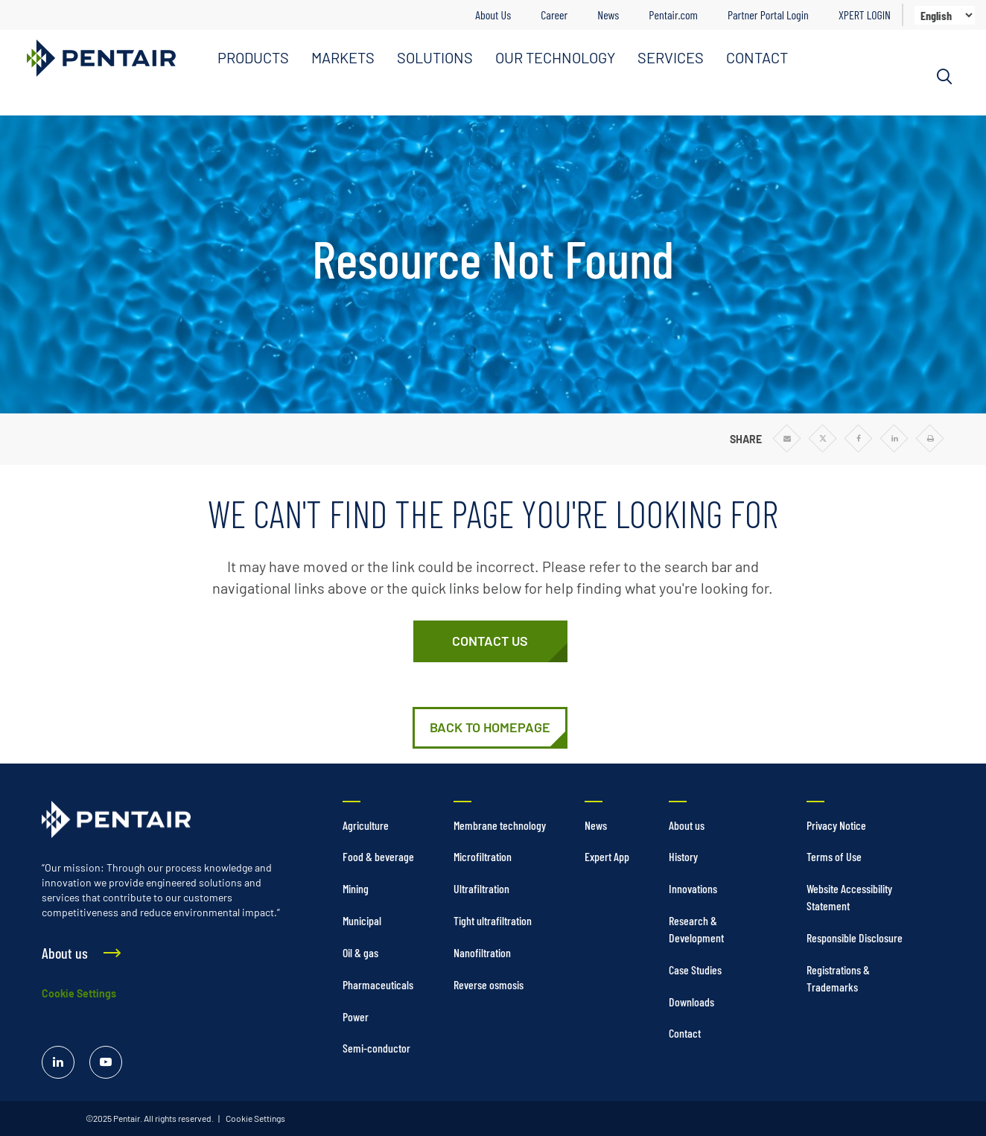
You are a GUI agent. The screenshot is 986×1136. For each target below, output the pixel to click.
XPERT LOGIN (865, 14)
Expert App (607, 856)
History (683, 856)
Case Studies (695, 969)
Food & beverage (378, 856)
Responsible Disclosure (855, 937)
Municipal (362, 920)
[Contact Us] (490, 641)
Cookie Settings (79, 993)
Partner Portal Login (768, 14)
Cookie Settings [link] (254, 1118)
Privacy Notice (836, 825)
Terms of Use (834, 856)
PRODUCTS (253, 57)
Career (554, 14)
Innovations (693, 888)
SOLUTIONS (435, 57)
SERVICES (670, 57)
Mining (356, 888)
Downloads (691, 1001)
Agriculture (366, 825)
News (608, 14)
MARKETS (343, 57)
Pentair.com (673, 14)
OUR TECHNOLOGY (555, 57)
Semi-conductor (376, 1048)
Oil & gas (360, 952)
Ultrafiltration (481, 888)
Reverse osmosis (489, 984)
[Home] (490, 728)
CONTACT (757, 57)
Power (356, 1016)
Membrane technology (500, 825)
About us (686, 825)
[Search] (944, 76)
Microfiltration (483, 856)
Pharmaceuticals (378, 984)
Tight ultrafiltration (493, 920)
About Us (493, 14)
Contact (685, 1033)
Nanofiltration (482, 952)
